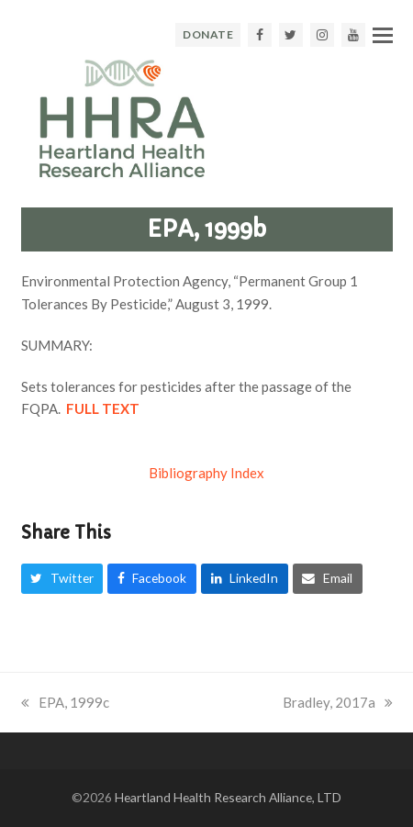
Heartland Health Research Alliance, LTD (228, 797)
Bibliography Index (206, 472)
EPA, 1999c (65, 702)
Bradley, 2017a (338, 702)
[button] (383, 35)
